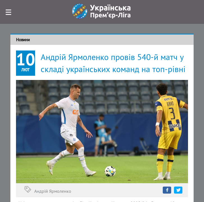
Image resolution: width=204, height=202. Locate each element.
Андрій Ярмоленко (52, 191)
